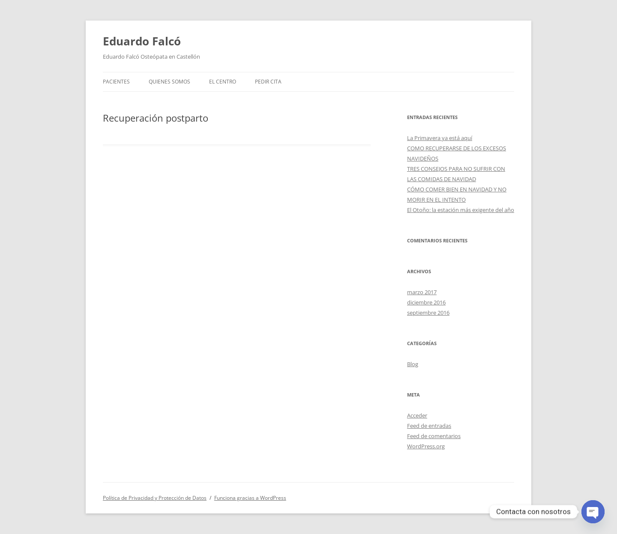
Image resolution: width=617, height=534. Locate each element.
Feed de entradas (429, 426)
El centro (222, 81)
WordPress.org (426, 446)
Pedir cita (268, 81)
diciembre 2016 (426, 302)
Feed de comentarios (434, 436)
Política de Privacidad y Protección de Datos (155, 497)
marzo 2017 (422, 292)
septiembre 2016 (428, 312)
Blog (412, 364)
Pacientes (116, 81)
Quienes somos (169, 81)
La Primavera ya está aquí (439, 138)
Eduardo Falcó (142, 41)
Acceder (417, 415)
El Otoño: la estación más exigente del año (460, 210)
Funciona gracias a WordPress (250, 497)
